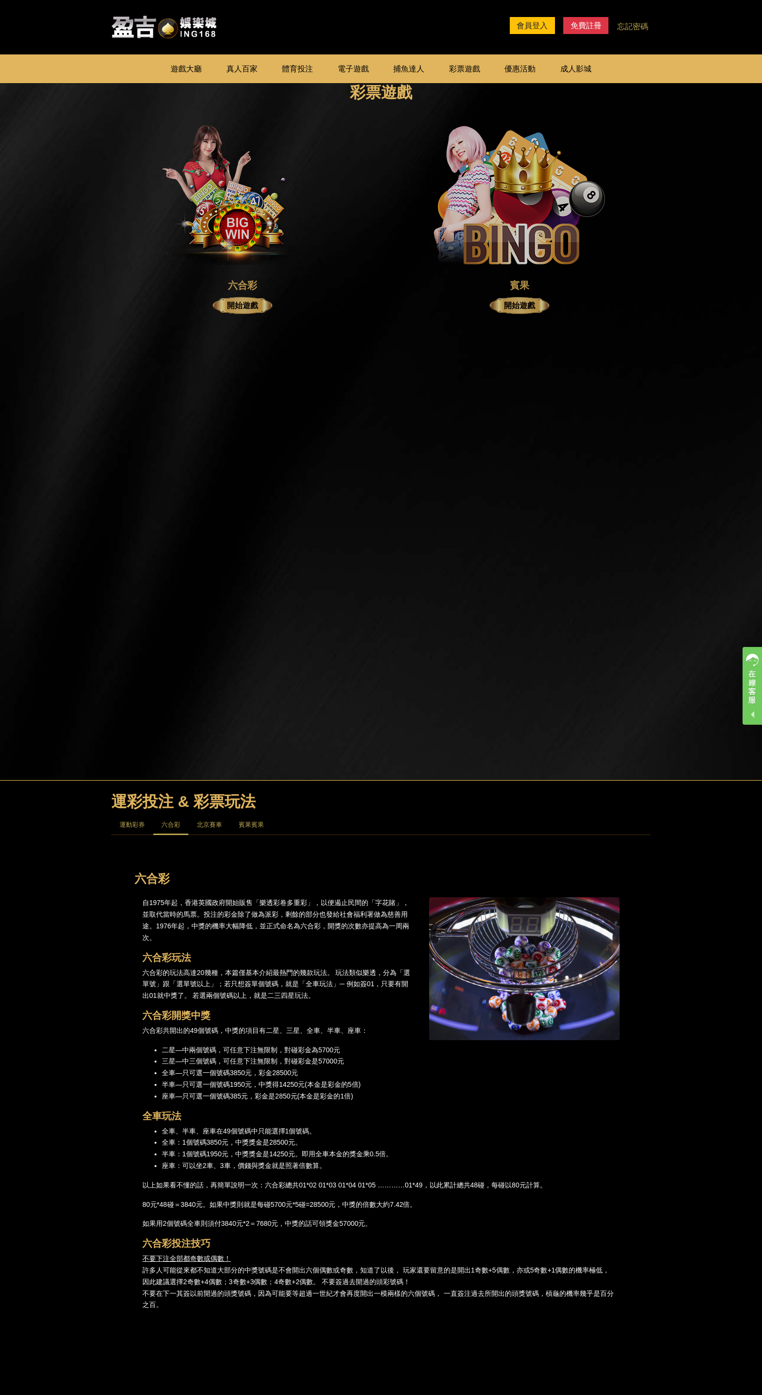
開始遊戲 (242, 305)
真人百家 (242, 69)
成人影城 (575, 69)
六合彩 (170, 824)
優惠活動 (520, 69)
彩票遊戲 (464, 69)
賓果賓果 (251, 824)
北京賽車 (209, 824)
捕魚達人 (408, 69)
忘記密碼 (632, 26)
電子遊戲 (353, 69)
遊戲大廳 (186, 69)
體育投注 (297, 69)
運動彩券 (132, 824)
